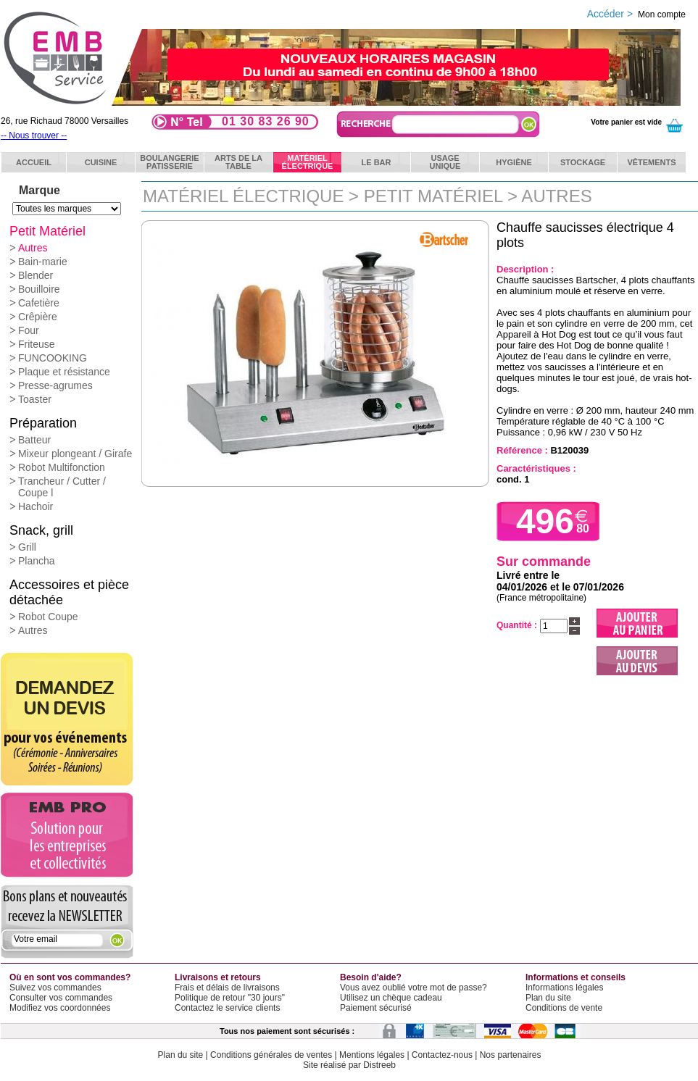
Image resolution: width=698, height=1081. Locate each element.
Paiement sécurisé (376, 1008)
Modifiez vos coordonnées (59, 1008)
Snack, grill (41, 530)
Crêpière (37, 316)
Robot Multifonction (61, 467)
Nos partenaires (510, 1055)
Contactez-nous (442, 1055)
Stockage (582, 162)
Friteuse (36, 344)
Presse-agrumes (55, 385)
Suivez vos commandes (55, 987)
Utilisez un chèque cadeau (391, 998)
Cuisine (101, 162)
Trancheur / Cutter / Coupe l (62, 486)
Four (28, 330)
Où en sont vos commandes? (69, 977)
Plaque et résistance (64, 371)
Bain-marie (42, 261)
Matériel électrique (243, 196)
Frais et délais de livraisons (227, 987)
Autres (32, 248)
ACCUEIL (33, 162)
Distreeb (379, 1065)
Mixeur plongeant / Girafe (75, 453)
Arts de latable (238, 162)
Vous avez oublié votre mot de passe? (413, 987)
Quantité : (517, 625)
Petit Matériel (47, 231)
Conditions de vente (563, 1008)
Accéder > (636, 14)
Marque (39, 190)
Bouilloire (39, 289)
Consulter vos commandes (60, 998)
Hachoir (35, 506)
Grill (27, 547)
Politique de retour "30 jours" (230, 998)
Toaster (34, 399)
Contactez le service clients (227, 1008)
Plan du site (548, 998)
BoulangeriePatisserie (169, 162)
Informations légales (564, 987)
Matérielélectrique (307, 162)
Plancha (36, 561)
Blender (35, 275)
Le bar (376, 162)
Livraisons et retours (218, 977)
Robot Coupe (48, 616)
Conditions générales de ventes (271, 1055)
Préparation (43, 423)
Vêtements (651, 162)
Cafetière (38, 303)
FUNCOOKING (52, 358)
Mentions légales (371, 1055)
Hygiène (514, 162)
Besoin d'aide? (371, 977)
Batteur (34, 440)
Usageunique (445, 162)
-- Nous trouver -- (34, 135)
